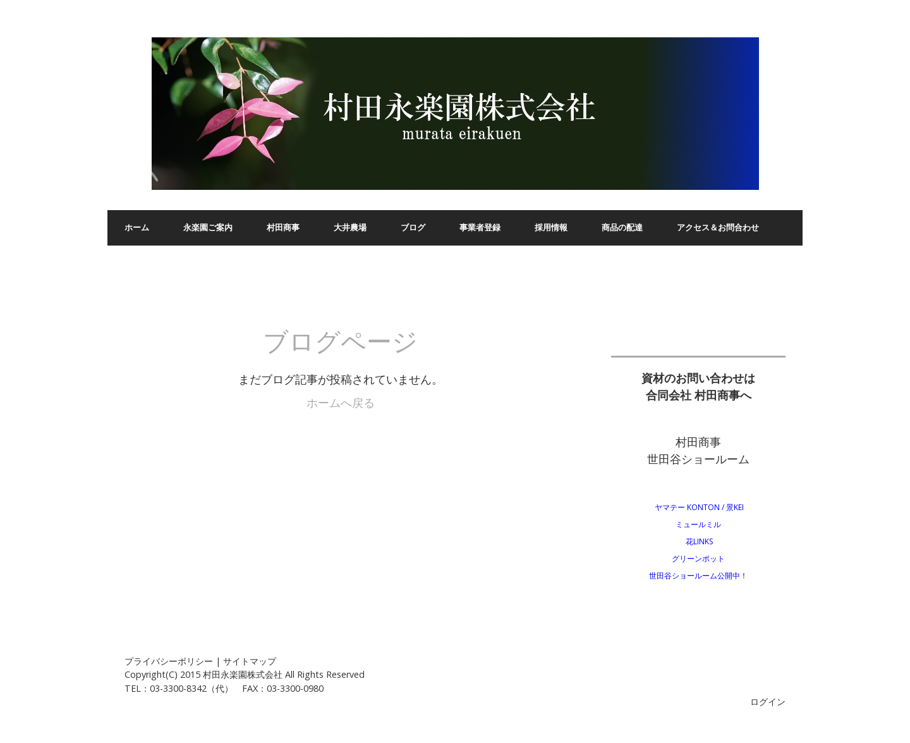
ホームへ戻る (340, 402)
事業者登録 (479, 227)
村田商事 (283, 227)
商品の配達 (622, 227)
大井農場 (350, 227)
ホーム (136, 227)
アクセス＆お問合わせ (718, 227)
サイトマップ (249, 661)
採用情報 (551, 227)
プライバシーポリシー (168, 661)
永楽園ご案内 (208, 227)
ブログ (413, 227)
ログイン (768, 702)
